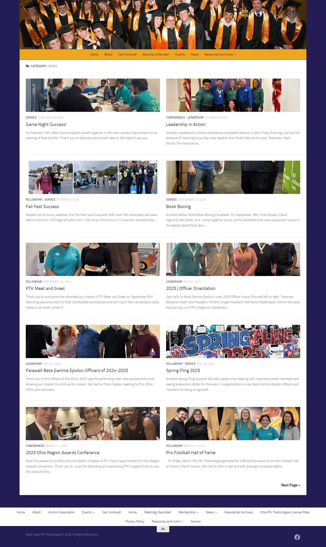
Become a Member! (156, 54)
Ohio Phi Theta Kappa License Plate (285, 512)
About (108, 54)
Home (94, 54)
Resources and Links (219, 54)
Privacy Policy (134, 521)
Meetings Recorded (157, 512)
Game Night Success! (46, 124)
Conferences (175, 117)
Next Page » (290, 485)
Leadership (196, 117)
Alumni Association (61, 512)
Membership (186, 512)
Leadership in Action (186, 124)
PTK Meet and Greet (45, 288)
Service (31, 117)
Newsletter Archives (239, 512)
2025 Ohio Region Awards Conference (62, 452)
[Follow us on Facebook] (297, 537)
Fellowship (34, 199)
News (195, 54)
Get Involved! (127, 54)
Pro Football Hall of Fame (190, 452)
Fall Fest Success (42, 206)
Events (180, 54)
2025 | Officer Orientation (191, 288)
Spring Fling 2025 (183, 370)
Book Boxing (178, 206)
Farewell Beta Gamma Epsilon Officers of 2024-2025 (77, 370)
